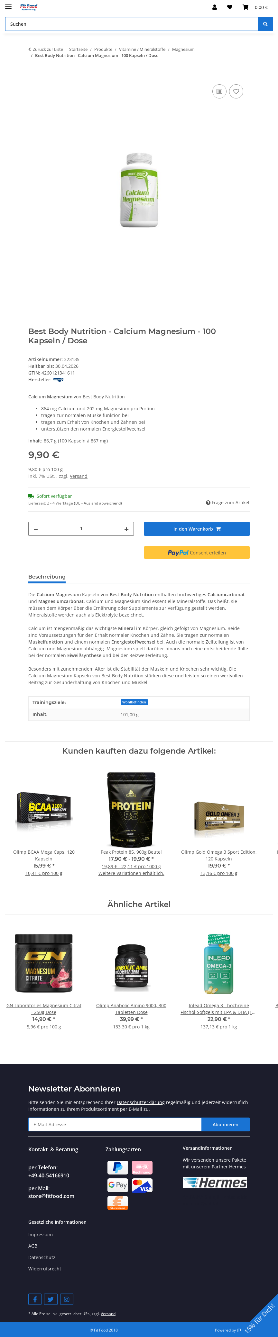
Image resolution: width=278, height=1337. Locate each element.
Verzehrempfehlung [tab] (103, 577)
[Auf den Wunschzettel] (236, 91)
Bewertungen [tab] (198, 577)
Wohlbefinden (134, 702)
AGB (32, 1246)
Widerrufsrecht (44, 1269)
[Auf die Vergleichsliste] (219, 91)
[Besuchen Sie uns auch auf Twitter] (50, 1299)
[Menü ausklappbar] (8, 4)
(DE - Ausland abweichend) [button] (98, 503)
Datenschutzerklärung (141, 1102)
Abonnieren (225, 1124)
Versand (79, 476)
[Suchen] (131, 24)
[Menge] (81, 528)
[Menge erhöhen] (126, 528)
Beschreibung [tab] (47, 577)
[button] (214, 7)
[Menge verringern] (36, 528)
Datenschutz (41, 1257)
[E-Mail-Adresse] (115, 1124)
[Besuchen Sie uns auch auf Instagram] (66, 1299)
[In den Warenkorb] (33, 75)
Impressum (40, 1234)
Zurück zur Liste (48, 49)
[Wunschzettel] (229, 7)
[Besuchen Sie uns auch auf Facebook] (35, 1299)
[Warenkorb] (255, 7)
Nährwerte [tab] (154, 577)
